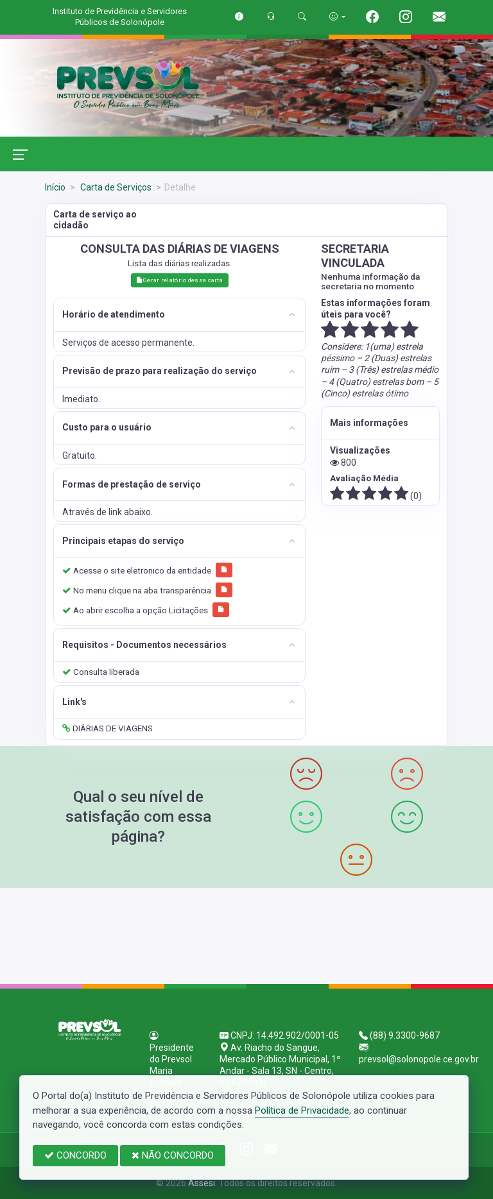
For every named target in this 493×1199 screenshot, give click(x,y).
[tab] (179, 314)
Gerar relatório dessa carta (180, 280)
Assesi (201, 1183)
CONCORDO (75, 1155)
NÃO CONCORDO (173, 1155)
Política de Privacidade (302, 1110)
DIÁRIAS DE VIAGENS (107, 728)
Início (55, 187)
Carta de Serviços (114, 187)
